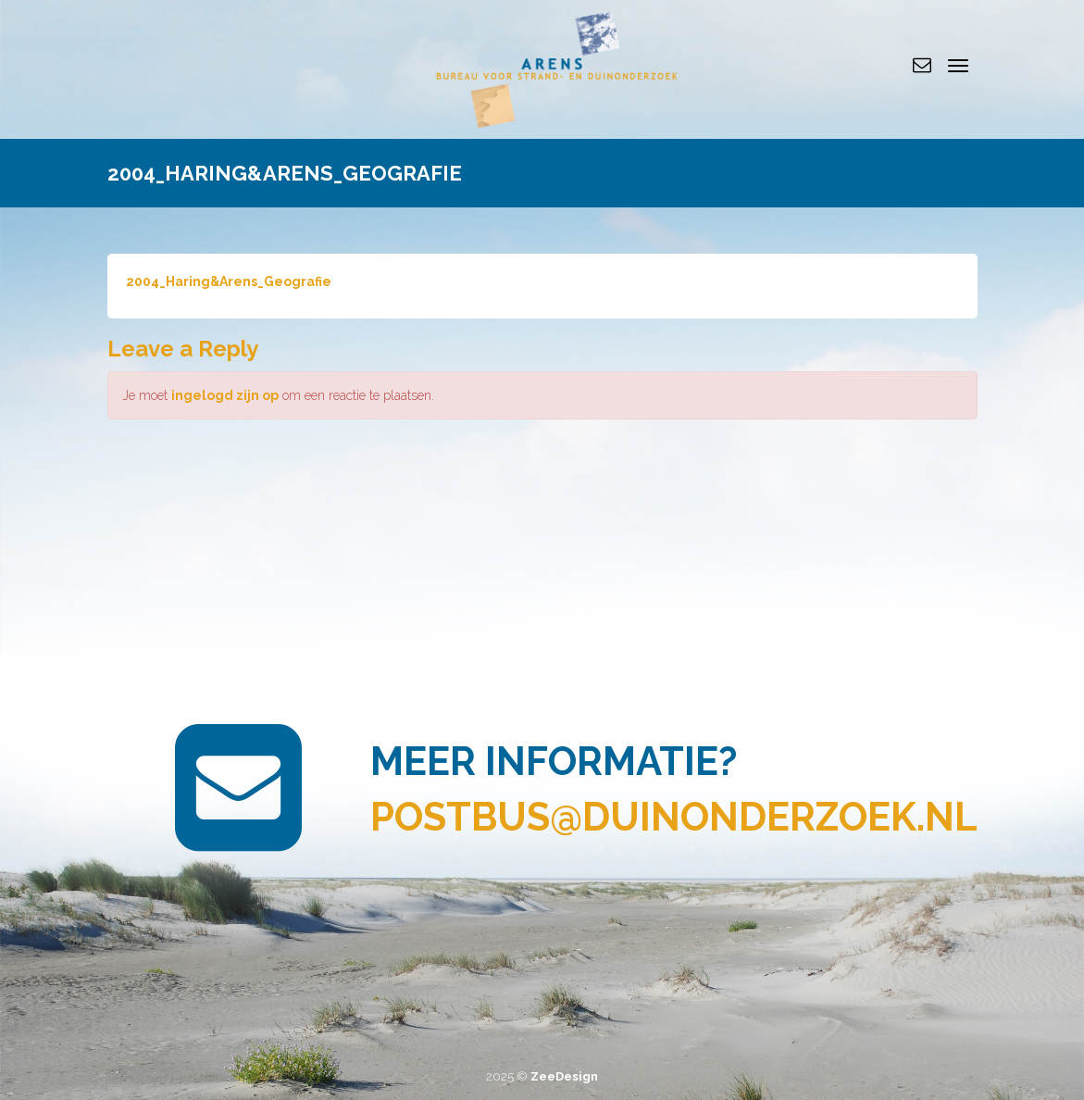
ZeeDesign (564, 1076)
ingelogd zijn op (225, 395)
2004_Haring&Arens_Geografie (228, 281)
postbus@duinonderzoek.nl (674, 817)
